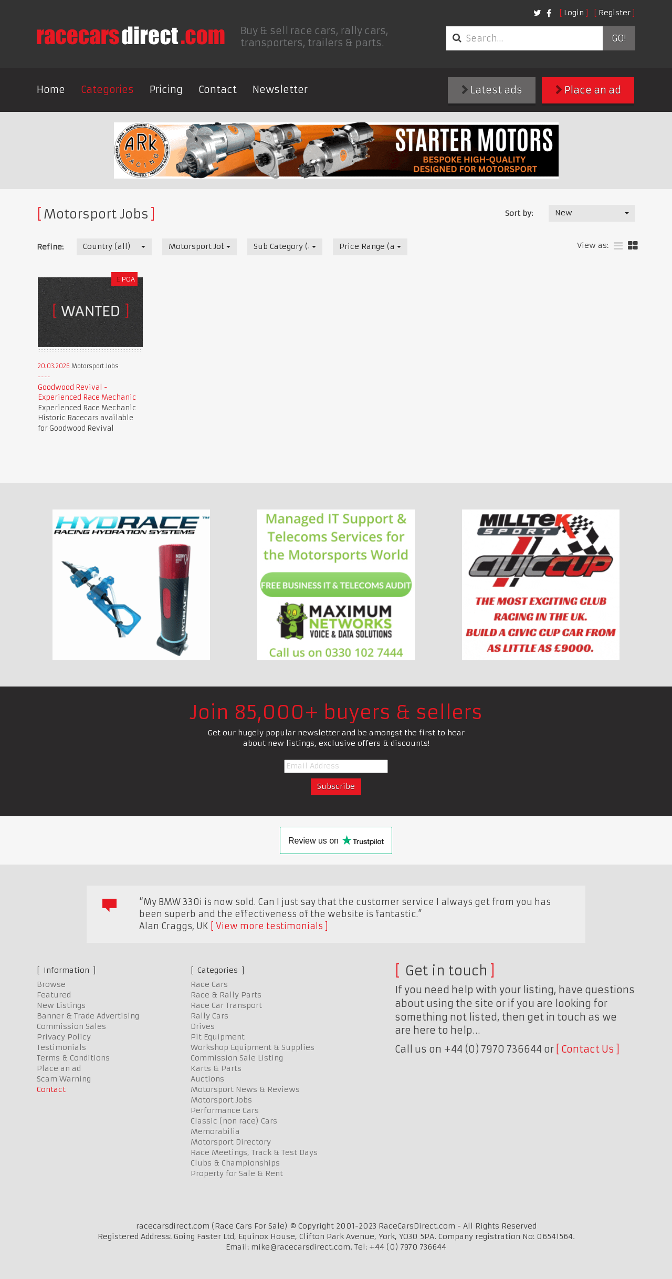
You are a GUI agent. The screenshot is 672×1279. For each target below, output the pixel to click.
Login (574, 12)
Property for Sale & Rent (237, 1173)
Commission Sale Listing (237, 1058)
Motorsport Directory (231, 1142)
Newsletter (280, 90)
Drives (203, 1026)
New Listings (61, 1005)
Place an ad (588, 90)
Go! (619, 38)
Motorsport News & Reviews (245, 1089)
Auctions (207, 1079)
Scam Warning (64, 1079)
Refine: (50, 247)
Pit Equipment (218, 1037)
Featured (54, 995)
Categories (107, 90)
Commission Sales (71, 1026)
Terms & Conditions (73, 1058)
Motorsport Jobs (221, 1100)
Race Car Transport (226, 1005)
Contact (217, 90)
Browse (51, 984)
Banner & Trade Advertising (88, 1016)
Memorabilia (215, 1131)
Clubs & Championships (235, 1163)
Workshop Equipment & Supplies (252, 1047)
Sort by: (519, 213)
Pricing (166, 90)
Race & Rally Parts (226, 995)
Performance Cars (225, 1110)
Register (614, 12)
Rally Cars (209, 1016)
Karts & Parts (216, 1068)
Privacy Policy (64, 1037)
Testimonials (61, 1047)
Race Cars (209, 984)
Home (51, 90)
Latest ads (491, 90)
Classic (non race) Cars (234, 1121)
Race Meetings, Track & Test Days (254, 1152)
